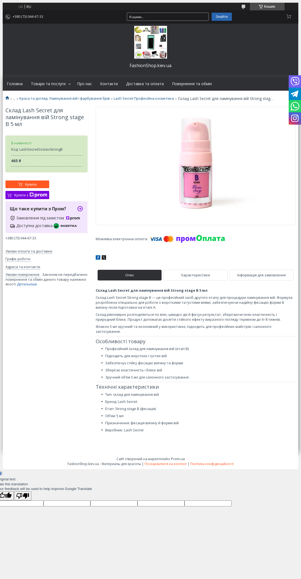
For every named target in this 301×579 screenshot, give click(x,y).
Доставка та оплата (145, 83)
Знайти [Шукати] (222, 17)
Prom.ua (178, 458)
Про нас (84, 83)
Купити (31, 184)
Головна (15, 83)
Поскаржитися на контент (166, 464)
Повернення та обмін (192, 83)
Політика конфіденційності (212, 464)
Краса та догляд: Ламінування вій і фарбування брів (64, 98)
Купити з (30, 195)
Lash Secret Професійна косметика (144, 98)
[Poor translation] (22, 495)
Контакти (109, 83)
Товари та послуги (48, 83)
